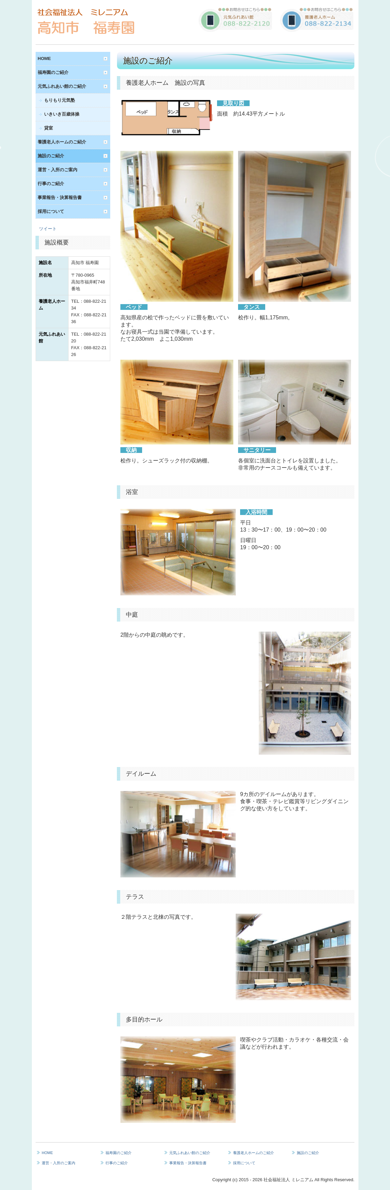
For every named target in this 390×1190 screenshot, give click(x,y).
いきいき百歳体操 (61, 114)
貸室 (48, 128)
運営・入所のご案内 (57, 169)
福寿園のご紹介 (53, 72)
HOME (44, 58)
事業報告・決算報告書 (60, 197)
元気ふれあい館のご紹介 (62, 86)
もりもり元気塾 (59, 100)
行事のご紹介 (51, 183)
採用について (51, 211)
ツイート (48, 228)
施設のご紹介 (51, 155)
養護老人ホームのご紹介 (62, 141)
